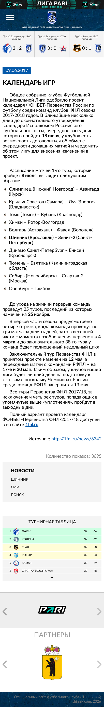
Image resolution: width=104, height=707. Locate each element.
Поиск (17, 495)
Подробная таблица (52, 577)
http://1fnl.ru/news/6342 (76, 439)
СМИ (15, 487)
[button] (5, 611)
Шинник (19, 479)
